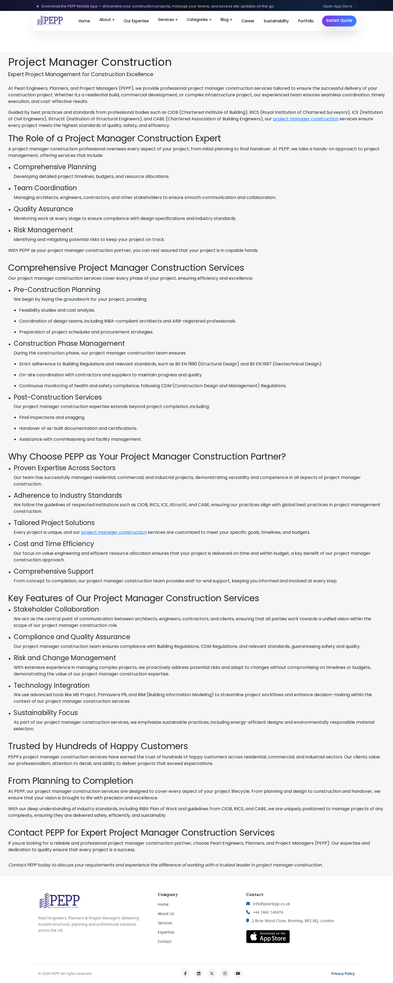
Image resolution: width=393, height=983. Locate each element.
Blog (226, 19)
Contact (165, 941)
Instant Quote (339, 20)
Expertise (166, 932)
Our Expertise (136, 21)
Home (84, 21)
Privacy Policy (343, 973)
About (106, 19)
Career (247, 21)
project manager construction (305, 119)
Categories (199, 19)
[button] (196, 5)
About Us (166, 913)
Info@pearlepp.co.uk (271, 903)
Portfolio (306, 21)
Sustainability (276, 21)
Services (167, 19)
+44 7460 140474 (268, 912)
